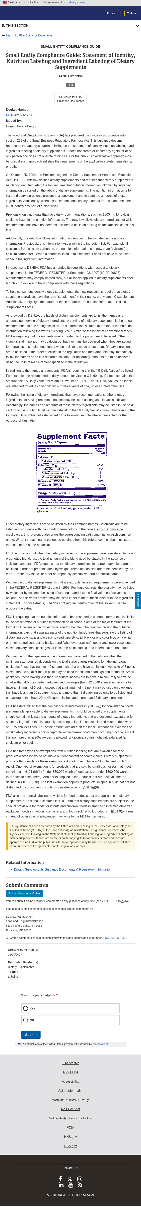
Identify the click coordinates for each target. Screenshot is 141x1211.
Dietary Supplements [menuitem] (21, 967)
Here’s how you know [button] (75, 2)
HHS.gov (70, 1136)
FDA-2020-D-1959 (19, 115)
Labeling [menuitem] (13, 976)
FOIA (70, 1127)
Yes (32, 1008)
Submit (31, 1035)
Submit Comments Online (25, 893)
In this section (15, 25)
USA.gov (70, 1146)
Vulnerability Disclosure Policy (70, 1118)
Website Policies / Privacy (70, 1100)
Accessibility (70, 1081)
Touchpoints (99, 1044)
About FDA (70, 1072)
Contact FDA (70, 1168)
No (32, 1020)
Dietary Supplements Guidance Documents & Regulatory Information (62, 869)
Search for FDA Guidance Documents (29, 35)
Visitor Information (70, 1090)
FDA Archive (70, 1063)
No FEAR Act (70, 1109)
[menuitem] (70, 953)
